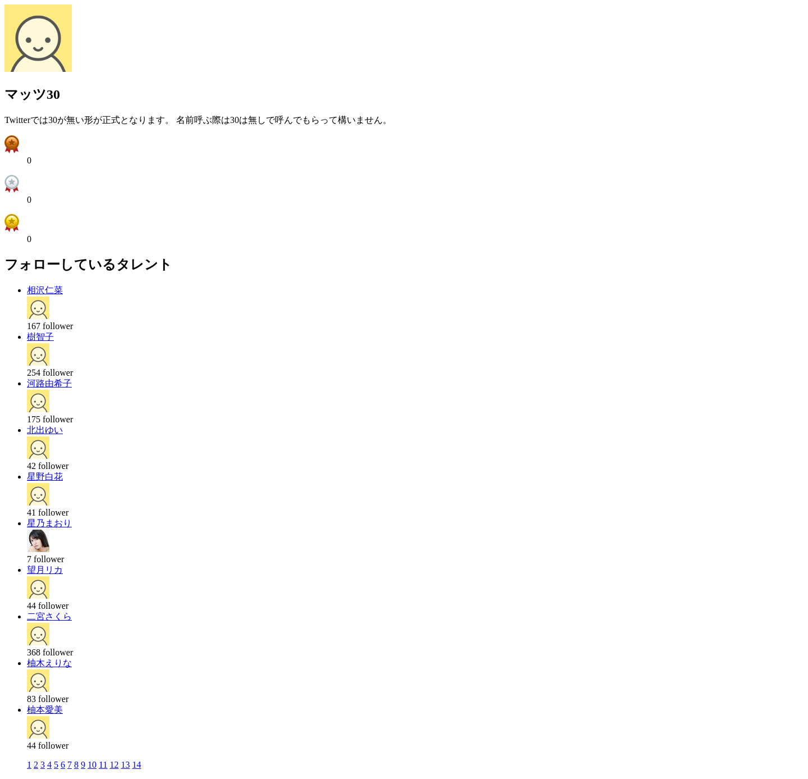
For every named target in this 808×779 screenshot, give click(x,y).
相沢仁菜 (45, 290)
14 (136, 764)
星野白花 (45, 476)
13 (125, 764)
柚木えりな (49, 663)
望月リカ (45, 570)
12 (113, 764)
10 (92, 764)
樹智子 (40, 336)
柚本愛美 (45, 709)
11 (103, 764)
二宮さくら (49, 616)
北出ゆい (45, 430)
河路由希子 (49, 383)
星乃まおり (49, 523)
